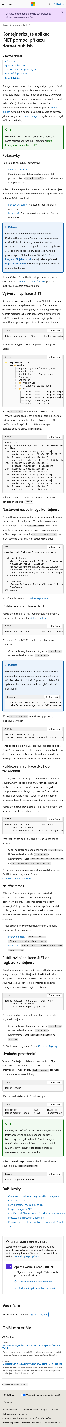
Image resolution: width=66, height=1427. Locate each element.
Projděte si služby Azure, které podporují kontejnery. (35, 1213)
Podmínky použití (10, 1422)
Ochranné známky (30, 1422)
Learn (5, 24)
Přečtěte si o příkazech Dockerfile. (26, 1217)
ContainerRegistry (47, 1046)
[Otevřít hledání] (49, 4)
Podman (12, 213)
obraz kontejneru (32, 116)
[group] (33, 336)
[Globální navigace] (3, 4)
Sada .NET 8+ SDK (18, 169)
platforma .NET (20, 24)
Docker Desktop (16, 204)
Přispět (54, 1409)
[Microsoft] (33, 4)
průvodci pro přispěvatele (27, 1256)
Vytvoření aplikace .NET (16, 65)
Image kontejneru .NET (20, 1209)
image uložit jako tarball (18, 259)
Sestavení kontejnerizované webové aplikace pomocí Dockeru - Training (32, 1347)
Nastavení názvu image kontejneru (21, 69)
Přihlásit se (59, 3)
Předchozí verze (30, 1409)
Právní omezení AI (10, 1409)
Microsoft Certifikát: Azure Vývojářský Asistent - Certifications (32, 1363)
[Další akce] (61, 25)
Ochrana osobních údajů (14, 1413)
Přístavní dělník (16, 936)
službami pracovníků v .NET (30, 281)
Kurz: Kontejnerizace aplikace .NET (26, 1204)
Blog (43, 1409)
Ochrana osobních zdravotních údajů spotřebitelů (25, 1418)
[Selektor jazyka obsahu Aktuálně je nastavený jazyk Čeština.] (9, 1395)
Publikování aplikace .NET (16, 73)
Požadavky (10, 61)
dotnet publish (38, 617)
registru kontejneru (15, 263)
